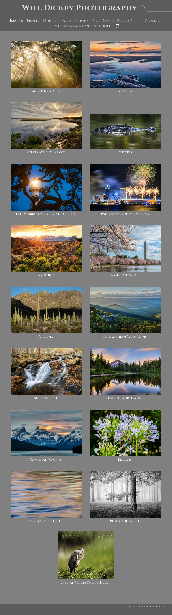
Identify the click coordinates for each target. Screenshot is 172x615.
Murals (50, 20)
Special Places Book (122, 20)
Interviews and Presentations (82, 26)
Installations (74, 20)
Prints (33, 20)
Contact (153, 20)
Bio (95, 20)
